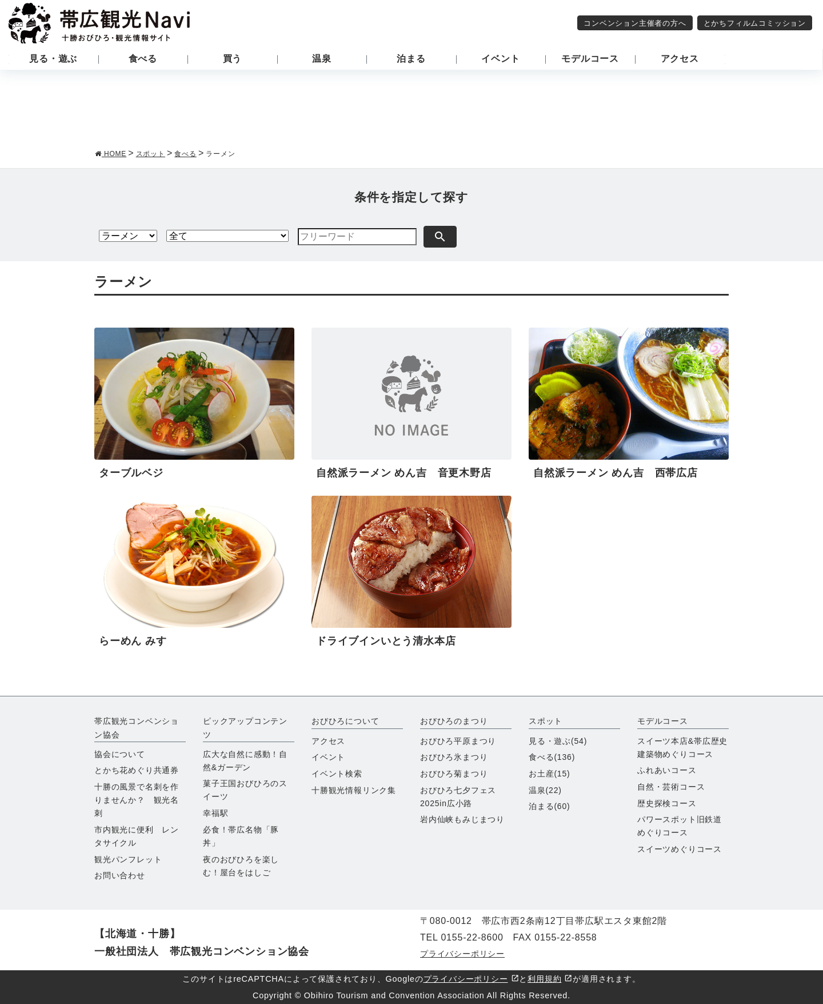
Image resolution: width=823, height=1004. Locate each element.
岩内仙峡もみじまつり (462, 819)
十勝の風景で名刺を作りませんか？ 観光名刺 (136, 800)
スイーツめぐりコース (679, 849)
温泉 (545, 790)
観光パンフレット (128, 859)
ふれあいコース (667, 770)
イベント (328, 757)
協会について (119, 754)
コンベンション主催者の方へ (635, 23)
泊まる (549, 806)
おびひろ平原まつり (458, 741)
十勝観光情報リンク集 (353, 790)
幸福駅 (215, 813)
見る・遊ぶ (558, 741)
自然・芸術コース (671, 786)
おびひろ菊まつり (454, 773)
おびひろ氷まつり (454, 757)
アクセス (328, 741)
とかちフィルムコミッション (755, 23)
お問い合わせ (119, 875)
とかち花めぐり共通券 (136, 770)
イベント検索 (336, 773)
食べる (552, 757)
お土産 (549, 773)
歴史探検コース (667, 803)
